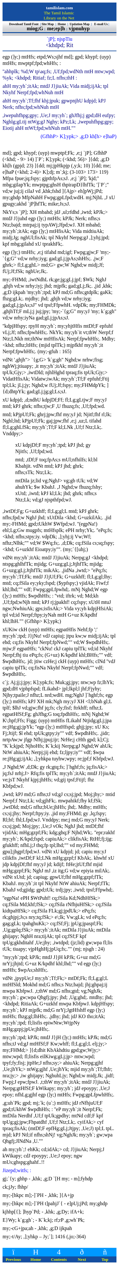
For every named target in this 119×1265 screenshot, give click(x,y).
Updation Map (80, 24)
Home (62, 24)
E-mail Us (101, 24)
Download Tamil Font (24, 24)
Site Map (48, 24)
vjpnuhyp (80, 28)
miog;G (35, 28)
